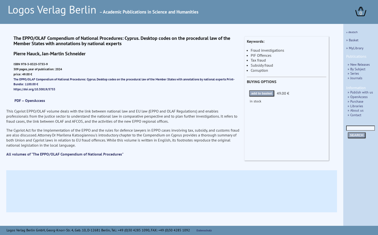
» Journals (355, 78)
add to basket (261, 93)
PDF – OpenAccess (29, 100)
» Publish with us (360, 92)
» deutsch (352, 32)
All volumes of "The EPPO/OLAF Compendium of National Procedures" (64, 154)
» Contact (354, 115)
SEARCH (356, 135)
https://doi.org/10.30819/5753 (34, 89)
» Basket (352, 40)
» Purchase (355, 101)
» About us (356, 110)
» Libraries (355, 106)
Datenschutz (204, 230)
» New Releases (359, 64)
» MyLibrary (355, 48)
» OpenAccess (358, 96)
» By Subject (356, 69)
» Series (353, 73)
